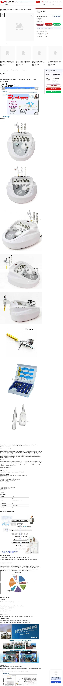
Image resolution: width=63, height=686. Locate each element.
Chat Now (56, 682)
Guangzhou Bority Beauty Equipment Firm (45, 28)
